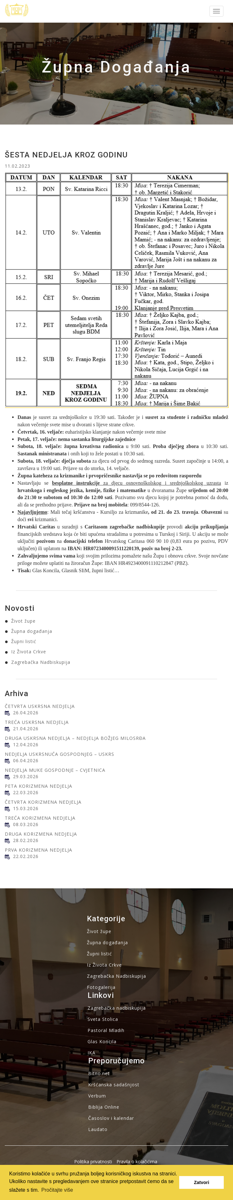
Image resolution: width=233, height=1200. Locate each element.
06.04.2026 (26, 760)
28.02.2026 (26, 840)
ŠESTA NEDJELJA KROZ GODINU (66, 154)
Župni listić (23, 641)
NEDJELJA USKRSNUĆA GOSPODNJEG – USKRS (59, 754)
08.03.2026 (26, 824)
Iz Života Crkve (28, 652)
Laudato (98, 1129)
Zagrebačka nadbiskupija (117, 1008)
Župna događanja (31, 631)
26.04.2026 (26, 713)
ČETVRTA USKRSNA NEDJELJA (40, 706)
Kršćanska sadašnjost (113, 1085)
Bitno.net (99, 1073)
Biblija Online (103, 1107)
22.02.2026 (26, 856)
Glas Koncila (102, 1041)
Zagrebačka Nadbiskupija (40, 662)
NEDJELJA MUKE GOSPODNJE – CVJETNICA (55, 770)
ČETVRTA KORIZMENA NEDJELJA (43, 802)
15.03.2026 (26, 808)
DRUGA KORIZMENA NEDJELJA (41, 834)
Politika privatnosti (93, 1161)
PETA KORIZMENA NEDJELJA (38, 786)
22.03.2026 (26, 792)
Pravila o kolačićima (137, 1161)
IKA (91, 1053)
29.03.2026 (26, 776)
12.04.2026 (26, 744)
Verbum (97, 1096)
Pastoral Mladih (106, 1030)
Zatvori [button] (201, 1182)
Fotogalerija (101, 987)
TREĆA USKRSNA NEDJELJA (37, 722)
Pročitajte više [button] (57, 1190)
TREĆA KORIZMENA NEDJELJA (40, 818)
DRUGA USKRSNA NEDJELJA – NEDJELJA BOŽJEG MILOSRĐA (75, 738)
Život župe (23, 621)
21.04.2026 (26, 728)
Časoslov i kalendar (111, 1118)
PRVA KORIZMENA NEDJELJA (38, 850)
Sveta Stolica (103, 1019)
